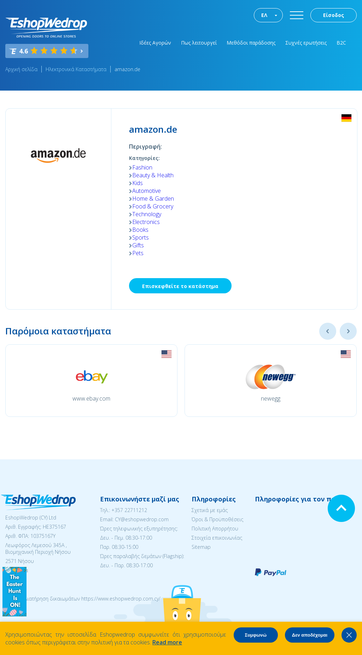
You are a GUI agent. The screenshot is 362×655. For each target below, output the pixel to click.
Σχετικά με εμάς (210, 510)
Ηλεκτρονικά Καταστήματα (76, 69)
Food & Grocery (152, 206)
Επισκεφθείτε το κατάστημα (180, 286)
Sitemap (201, 547)
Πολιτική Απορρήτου (215, 528)
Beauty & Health (153, 175)
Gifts (138, 245)
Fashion (142, 167)
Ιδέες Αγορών (155, 42)
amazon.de (127, 69)
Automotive (146, 191)
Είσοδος (333, 15)
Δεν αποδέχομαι (309, 635)
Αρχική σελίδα (21, 69)
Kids (137, 183)
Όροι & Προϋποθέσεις (217, 519)
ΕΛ (264, 15)
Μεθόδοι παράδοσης (251, 42)
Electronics (146, 222)
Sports (140, 237)
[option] (91, 380)
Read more (167, 642)
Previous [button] (327, 331)
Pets (138, 253)
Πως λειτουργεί (199, 42)
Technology (146, 214)
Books (140, 230)
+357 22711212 (129, 510)
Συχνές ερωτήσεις (306, 42)
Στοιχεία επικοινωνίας (217, 537)
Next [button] (348, 331)
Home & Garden (153, 198)
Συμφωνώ (256, 635)
